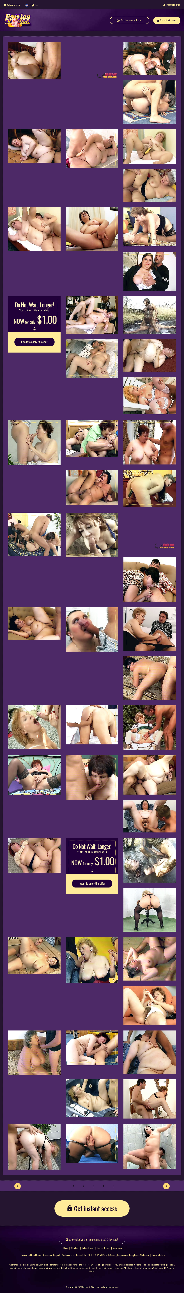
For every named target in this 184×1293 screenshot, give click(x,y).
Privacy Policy (158, 1255)
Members (75, 1248)
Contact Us (81, 1255)
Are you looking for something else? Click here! (93, 1239)
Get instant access (168, 20)
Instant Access (103, 1248)
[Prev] (17, 1186)
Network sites (13, 5)
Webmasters (68, 1255)
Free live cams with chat (131, 20)
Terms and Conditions (31, 1255)
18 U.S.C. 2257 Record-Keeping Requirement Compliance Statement (119, 1255)
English (33, 5)
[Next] (166, 1186)
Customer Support (51, 1255)
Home (65, 1248)
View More (117, 1248)
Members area (173, 4)
